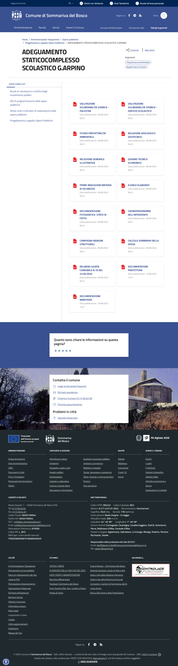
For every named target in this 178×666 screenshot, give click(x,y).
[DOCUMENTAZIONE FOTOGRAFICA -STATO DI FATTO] (75, 211)
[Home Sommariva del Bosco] (49, 15)
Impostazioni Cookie (17, 615)
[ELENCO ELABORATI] (123, 185)
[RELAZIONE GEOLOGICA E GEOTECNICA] (123, 133)
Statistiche (13, 628)
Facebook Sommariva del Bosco (64, 584)
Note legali (13, 610)
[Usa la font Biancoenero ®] (91, 3)
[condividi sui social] (132, 50)
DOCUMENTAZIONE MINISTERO (90, 298)
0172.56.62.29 (19, 511)
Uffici (10, 468)
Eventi (149, 459)
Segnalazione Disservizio (19, 588)
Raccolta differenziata (60, 579)
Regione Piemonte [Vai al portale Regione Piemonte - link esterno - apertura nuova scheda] (18, 3)
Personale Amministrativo (20, 481)
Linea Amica (95, 588)
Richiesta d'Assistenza (18, 592)
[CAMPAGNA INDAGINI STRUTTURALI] (75, 241)
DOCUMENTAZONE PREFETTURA (138, 268)
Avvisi (120, 476)
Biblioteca (122, 463)
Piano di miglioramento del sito (22, 575)
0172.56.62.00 (19, 508)
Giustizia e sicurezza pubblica (96, 459)
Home (25, 39)
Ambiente (54, 463)
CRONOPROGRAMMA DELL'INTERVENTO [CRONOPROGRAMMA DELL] (139, 213)
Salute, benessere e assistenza (97, 472)
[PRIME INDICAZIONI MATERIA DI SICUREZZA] (75, 185)
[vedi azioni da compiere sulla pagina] (147, 50)
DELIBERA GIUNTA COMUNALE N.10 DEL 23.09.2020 (91, 270)
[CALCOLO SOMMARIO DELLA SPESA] (123, 241)
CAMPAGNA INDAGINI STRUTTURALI (91, 242)
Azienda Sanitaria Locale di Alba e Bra (107, 570)
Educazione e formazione (61, 490)
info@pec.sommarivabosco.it (27, 521)
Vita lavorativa (90, 485)
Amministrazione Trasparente (45, 39)
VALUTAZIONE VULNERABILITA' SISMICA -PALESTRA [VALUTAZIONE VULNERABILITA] (94, 107)
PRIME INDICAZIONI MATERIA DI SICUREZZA (96, 187)
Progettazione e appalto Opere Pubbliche (44, 42)
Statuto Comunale (16, 601)
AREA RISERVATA (87, 661)
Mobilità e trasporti (92, 468)
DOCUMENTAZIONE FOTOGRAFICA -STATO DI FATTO (93, 214)
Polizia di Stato (56, 592)
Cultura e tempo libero (60, 485)
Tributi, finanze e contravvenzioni (98, 476)
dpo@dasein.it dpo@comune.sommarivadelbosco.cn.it (121, 545)
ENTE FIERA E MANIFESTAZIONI (65, 575)
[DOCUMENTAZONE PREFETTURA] (123, 267)
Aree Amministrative (17, 463)
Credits (11, 619)
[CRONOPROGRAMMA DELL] (123, 211)
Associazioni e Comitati (156, 490)
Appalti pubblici (56, 472)
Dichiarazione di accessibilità (21, 570)
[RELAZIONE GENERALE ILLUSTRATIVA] (75, 159)
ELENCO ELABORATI (138, 185)
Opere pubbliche (70, 39)
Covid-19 (122, 472)
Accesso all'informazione (111, 27)
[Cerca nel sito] (163, 15)
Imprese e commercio (93, 463)
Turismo (86, 481)
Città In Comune (149, 654)
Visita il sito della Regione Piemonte (106, 575)
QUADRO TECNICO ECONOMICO (138, 161)
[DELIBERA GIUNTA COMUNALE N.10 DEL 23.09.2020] (75, 267)
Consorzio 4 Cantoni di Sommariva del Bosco (110, 584)
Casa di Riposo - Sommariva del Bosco (107, 566)
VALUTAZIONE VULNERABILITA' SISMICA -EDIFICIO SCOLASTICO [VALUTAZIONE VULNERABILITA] (142, 107)
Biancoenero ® (100, 658)
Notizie (121, 459)
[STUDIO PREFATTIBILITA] (75, 133)
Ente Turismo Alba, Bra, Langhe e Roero (68, 588)
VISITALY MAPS (57, 566)
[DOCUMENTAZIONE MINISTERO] (75, 296)
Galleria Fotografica (154, 472)
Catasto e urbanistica (59, 481)
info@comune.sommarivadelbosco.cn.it (32, 525)
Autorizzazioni (56, 476)
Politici (11, 485)
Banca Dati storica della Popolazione (107, 592)
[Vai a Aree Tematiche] (119, 3)
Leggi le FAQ (14, 579)
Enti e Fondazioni (16, 476)
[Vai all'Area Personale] (149, 3)
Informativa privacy (17, 606)
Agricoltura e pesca (58, 459)
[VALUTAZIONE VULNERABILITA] (75, 104)
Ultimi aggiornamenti (18, 624)
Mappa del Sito (15, 633)
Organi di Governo (16, 459)
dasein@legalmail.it (104, 548)
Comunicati (123, 468)
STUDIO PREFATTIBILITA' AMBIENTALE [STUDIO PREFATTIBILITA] (93, 135)
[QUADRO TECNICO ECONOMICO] (123, 159)
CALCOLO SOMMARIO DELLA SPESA (143, 242)
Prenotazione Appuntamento (21, 584)
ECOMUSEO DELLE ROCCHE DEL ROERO (69, 570)
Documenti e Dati (16, 472)
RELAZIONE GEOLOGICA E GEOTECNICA (142, 135)
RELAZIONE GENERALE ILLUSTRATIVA (92, 161)
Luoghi (149, 463)
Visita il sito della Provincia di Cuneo (106, 579)
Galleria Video (152, 476)
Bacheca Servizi (15, 597)
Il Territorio (150, 468)
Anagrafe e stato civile (60, 468)
